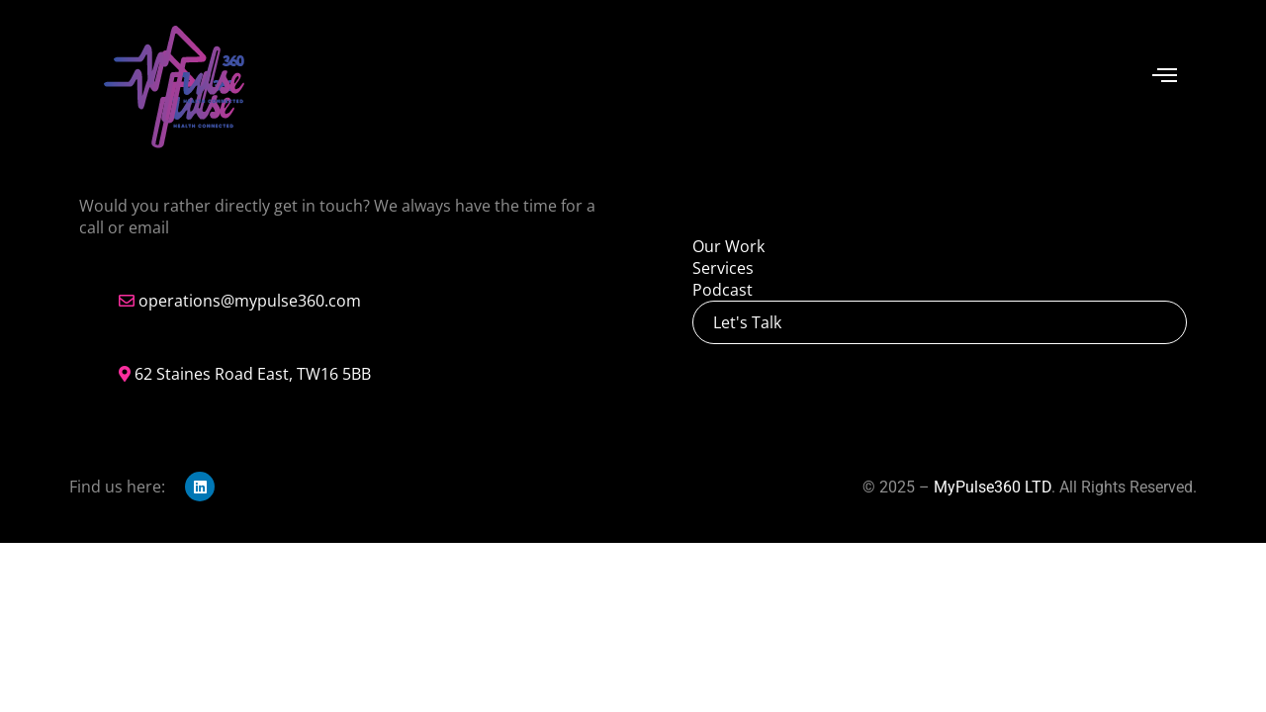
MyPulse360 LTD (992, 487)
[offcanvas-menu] (1164, 75)
